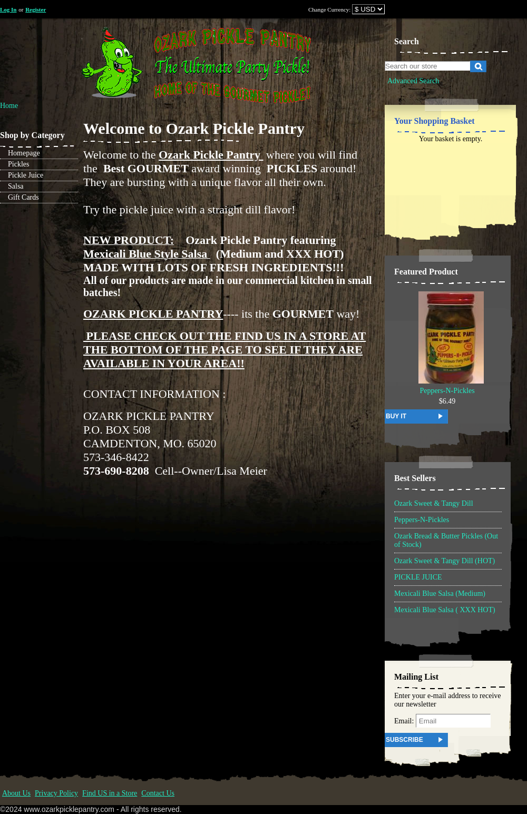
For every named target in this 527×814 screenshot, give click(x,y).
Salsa (16, 186)
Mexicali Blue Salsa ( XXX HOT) (444, 610)
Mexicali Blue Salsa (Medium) (439, 593)
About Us (16, 793)
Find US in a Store (109, 793)
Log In (8, 9)
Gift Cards (23, 197)
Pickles (18, 164)
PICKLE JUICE (418, 577)
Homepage (24, 153)
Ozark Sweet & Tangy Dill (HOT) (444, 561)
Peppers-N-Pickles (446, 391)
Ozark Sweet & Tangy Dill (433, 503)
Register (35, 9)
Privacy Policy (56, 793)
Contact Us (157, 793)
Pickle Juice (25, 175)
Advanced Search (413, 81)
